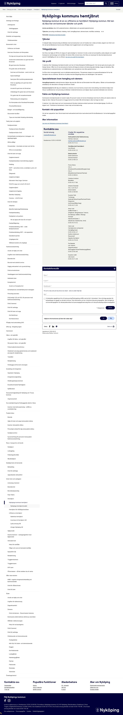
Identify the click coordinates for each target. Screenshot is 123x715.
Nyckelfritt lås (12, 552)
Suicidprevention (12, 433)
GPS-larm (10, 567)
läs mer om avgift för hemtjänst (75, 57)
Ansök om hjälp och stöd (15, 251)
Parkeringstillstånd (13, 455)
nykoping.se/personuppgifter (106, 302)
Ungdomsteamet (14, 157)
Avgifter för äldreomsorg (15, 601)
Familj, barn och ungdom (13, 121)
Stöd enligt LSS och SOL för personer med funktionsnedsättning (20, 299)
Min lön (64, 687)
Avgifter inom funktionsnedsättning (18, 255)
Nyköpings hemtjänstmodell (57, 35)
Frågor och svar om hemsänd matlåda (20, 548)
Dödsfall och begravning (13, 36)
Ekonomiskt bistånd (13, 114)
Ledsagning (11, 451)
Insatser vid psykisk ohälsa (15, 425)
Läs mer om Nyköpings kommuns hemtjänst (55, 123)
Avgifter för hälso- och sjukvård (17, 339)
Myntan (11, 661)
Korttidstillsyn (13, 315)
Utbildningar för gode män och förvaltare (22, 92)
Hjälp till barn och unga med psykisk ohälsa (20, 421)
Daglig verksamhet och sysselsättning (19, 266)
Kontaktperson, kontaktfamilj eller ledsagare (21, 290)
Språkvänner (11, 389)
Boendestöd (11, 259)
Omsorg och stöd (12, 9)
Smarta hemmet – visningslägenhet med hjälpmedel (19, 536)
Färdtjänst (11, 447)
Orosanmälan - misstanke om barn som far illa (21, 146)
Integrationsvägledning (14, 377)
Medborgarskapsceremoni (15, 381)
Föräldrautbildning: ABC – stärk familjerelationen (18, 228)
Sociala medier (94, 689)
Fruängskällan (13, 640)
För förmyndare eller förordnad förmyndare (21, 102)
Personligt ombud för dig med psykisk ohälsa (21, 429)
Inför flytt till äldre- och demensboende (20, 643)
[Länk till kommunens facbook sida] (5, 700)
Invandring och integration (13, 369)
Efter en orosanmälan (15, 150)
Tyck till (6, 689)
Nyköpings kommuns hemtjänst (18, 502)
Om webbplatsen (9, 711)
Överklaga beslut (11, 675)
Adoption (12, 206)
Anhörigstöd (11, 25)
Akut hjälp (9, 16)
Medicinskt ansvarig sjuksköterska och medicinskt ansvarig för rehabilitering (22, 352)
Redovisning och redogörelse (18, 99)
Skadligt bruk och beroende (14, 463)
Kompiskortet (12, 282)
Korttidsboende (13, 650)
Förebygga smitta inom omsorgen (17, 365)
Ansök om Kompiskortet (16, 286)
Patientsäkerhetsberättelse (16, 347)
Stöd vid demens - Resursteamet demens (21, 613)
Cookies (29, 711)
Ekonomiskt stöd (11, 44)
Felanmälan (7, 685)
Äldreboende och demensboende (17, 636)
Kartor (35, 685)
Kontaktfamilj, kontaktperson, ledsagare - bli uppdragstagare (21, 137)
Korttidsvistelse (14, 319)
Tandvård (10, 357)
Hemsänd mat (12, 541)
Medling (11, 164)
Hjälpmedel (11, 531)
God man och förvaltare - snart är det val (22, 72)
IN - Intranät (65, 685)
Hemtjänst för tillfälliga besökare (19, 509)
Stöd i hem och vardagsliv (25, 9)
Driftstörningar (71, 3)
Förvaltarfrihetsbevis (15, 106)
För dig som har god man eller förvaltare (21, 56)
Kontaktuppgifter (9, 687)
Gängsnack (12, 173)
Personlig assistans (13, 294)
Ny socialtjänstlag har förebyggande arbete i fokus (21, 403)
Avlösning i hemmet (13, 483)
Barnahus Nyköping (14, 195)
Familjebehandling (14, 213)
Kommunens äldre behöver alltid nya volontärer (22, 617)
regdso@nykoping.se (50, 135)
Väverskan (12, 672)
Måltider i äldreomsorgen (15, 621)
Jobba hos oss (94, 687)
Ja (103, 318)
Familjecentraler (12, 125)
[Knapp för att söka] (106, 3)
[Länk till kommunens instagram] (9, 700)
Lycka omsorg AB (15, 524)
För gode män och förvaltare (17, 69)
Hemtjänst (37, 9)
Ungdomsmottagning (15, 191)
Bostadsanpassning (13, 491)
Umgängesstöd (13, 239)
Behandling (11, 467)
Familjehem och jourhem (16, 216)
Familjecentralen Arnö (15, 132)
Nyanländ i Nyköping (14, 373)
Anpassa (53, 3)
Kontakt (118, 9)
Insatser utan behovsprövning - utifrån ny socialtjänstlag (19, 408)
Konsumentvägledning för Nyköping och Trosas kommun (20, 394)
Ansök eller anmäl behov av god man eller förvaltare (21, 61)
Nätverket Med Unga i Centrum (18, 180)
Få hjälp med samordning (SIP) (15, 322)
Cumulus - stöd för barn (16, 198)
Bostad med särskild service (16, 262)
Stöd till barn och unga (14, 154)
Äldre (7, 594)
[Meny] (114, 3)
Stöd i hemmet (12, 303)
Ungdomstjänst (13, 187)
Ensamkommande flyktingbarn (16, 385)
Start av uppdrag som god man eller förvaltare (21, 84)
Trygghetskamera (13, 560)
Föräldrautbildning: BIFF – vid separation (21, 232)
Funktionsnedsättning (12, 247)
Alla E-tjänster (37, 687)
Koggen (11, 647)
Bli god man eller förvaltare (17, 65)
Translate (81, 3)
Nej (111, 318)
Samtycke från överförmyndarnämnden (21, 79)
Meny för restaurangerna (16, 625)
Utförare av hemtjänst (15, 513)
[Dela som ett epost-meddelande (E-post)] (57, 326)
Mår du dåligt (11, 142)
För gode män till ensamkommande (20, 95)
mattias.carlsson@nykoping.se (77, 141)
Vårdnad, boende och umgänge (18, 243)
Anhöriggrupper (13, 28)
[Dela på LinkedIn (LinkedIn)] (53, 326)
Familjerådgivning (14, 223)
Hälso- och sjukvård (12, 335)
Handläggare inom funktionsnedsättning (19, 274)
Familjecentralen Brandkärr (17, 129)
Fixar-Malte (11, 495)
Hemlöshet (9, 331)
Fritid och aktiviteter (13, 270)
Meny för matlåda (14, 544)
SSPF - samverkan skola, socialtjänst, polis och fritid (23, 169)
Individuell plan (12, 278)
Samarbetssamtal (14, 236)
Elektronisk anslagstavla (97, 685)
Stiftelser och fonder (14, 48)
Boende (10, 417)
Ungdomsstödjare (14, 177)
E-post (64, 689)
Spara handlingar (15, 76)
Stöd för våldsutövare (14, 585)
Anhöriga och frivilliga (12, 21)
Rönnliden (12, 668)
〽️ (1, 713)
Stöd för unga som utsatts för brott (19, 184)
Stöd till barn (11, 589)
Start (4, 9)
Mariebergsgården (14, 657)
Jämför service (37, 689)
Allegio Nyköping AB (16, 527)
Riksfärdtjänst (12, 459)
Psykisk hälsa (10, 413)
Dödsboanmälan (12, 40)
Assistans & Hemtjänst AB (18, 520)
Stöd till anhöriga (13, 32)
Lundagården (13, 654)
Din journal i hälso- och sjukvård (17, 343)
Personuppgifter (20, 711)
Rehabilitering (12, 361)
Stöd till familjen (12, 202)
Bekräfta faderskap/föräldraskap (18, 209)
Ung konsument (12, 399)
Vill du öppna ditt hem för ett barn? (20, 220)
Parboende (12, 665)
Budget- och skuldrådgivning (16, 110)
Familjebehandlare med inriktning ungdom (21, 161)
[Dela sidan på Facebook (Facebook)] (50, 326)
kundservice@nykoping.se (11, 704)
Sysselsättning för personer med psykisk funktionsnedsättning (20, 438)
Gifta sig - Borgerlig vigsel (14, 327)
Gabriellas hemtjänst (16, 517)
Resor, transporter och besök (14, 443)
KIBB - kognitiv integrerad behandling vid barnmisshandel (20, 581)
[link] (79, 269)
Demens (10, 609)
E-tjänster (62, 3)
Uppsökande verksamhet (15, 475)
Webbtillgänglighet (38, 711)
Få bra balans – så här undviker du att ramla (20, 571)
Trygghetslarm (12, 563)
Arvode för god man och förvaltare (20, 88)
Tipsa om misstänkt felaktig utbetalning (21, 117)
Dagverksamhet (12, 605)
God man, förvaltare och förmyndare (18, 52)
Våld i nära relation (11, 575)
